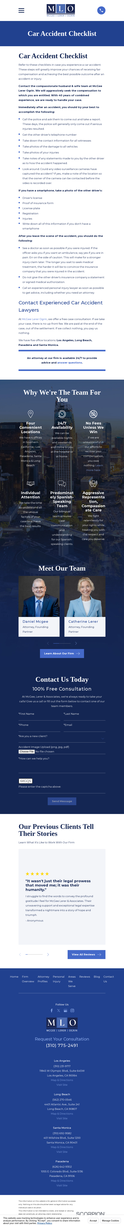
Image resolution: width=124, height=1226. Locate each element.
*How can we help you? (34, 758)
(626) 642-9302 (62, 1166)
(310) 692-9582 (62, 1133)
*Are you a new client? (33, 736)
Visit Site (62, 1084)
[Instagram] (72, 1010)
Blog (97, 976)
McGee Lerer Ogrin (34, 319)
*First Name (26, 714)
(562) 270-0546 (62, 1099)
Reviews (84, 976)
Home (14, 976)
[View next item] (76, 643)
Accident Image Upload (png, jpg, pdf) (44, 747)
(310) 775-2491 (62, 1045)
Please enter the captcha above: (40, 786)
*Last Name (71, 714)
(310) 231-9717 (62, 1066)
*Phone (23, 725)
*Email (68, 725)
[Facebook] (51, 1010)
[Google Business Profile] (65, 1010)
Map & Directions (62, 1080)
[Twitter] (58, 1010)
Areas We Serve (72, 981)
